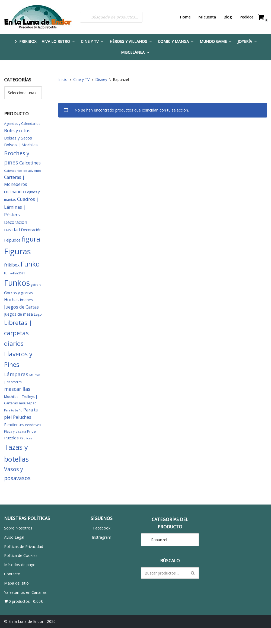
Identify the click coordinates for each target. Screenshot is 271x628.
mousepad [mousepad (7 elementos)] (28, 403)
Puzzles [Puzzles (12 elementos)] (11, 437)
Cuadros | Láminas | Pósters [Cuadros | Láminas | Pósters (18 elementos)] (21, 207)
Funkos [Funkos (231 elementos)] (17, 283)
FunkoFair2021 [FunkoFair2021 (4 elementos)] (14, 273)
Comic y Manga (176, 41)
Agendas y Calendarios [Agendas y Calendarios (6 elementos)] (22, 123)
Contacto (12, 573)
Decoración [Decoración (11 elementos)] (31, 229)
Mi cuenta (207, 17)
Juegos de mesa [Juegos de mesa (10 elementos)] (18, 314)
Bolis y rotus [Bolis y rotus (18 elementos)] (17, 130)
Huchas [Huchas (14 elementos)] (11, 300)
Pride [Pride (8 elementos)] (31, 431)
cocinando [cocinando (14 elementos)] (14, 192)
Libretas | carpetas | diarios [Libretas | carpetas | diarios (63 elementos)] (19, 333)
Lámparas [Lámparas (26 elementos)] (16, 374)
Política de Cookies (20, 555)
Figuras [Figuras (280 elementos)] (17, 251)
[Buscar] (164, 573)
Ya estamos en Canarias (25, 592)
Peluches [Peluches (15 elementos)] (22, 417)
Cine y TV (92, 41)
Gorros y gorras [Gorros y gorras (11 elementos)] (18, 292)
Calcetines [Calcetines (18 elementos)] (30, 163)
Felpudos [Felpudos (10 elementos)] (12, 240)
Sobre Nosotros (18, 528)
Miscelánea (135, 52)
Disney (101, 79)
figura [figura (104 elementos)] (31, 238)
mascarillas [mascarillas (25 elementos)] (17, 389)
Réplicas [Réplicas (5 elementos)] (26, 438)
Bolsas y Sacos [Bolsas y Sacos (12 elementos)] (18, 138)
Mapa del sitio (16, 583)
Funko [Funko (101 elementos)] (30, 263)
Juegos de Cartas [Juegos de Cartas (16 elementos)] (21, 307)
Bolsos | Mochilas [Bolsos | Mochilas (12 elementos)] (21, 144)
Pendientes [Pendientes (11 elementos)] (14, 424)
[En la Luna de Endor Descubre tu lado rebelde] (38, 17)
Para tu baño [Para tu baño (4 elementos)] (13, 410)
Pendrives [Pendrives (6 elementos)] (33, 425)
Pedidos (247, 17)
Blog (228, 17)
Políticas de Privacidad (23, 546)
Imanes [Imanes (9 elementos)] (26, 299)
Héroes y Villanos (131, 41)
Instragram (101, 537)
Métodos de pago (20, 564)
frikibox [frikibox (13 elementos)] (12, 265)
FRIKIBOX (27, 41)
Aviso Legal (14, 537)
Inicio (63, 79)
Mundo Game (216, 41)
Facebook (101, 528)
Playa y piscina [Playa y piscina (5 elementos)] (15, 431)
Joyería (247, 41)
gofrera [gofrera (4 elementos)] (36, 285)
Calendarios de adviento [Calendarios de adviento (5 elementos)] (22, 171)
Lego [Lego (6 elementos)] (38, 314)
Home (185, 17)
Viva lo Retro (58, 41)
